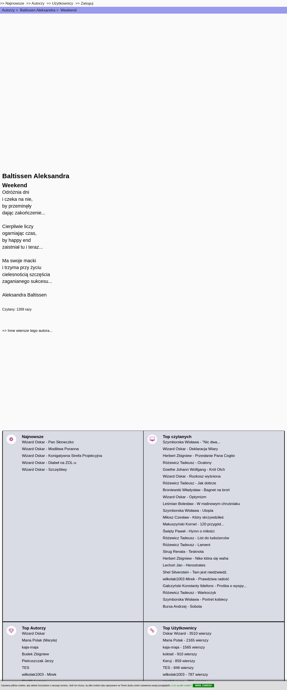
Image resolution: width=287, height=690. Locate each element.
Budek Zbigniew (35, 654)
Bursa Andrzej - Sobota (182, 606)
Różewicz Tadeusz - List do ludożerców (196, 538)
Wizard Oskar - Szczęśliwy (44, 469)
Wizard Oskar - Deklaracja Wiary (190, 449)
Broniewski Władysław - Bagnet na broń (196, 490)
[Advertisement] (143, 46)
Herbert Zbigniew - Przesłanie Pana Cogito (199, 455)
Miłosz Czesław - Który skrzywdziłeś (193, 517)
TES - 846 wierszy (178, 667)
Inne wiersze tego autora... (30, 330)
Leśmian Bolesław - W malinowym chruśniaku (201, 503)
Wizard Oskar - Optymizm (184, 497)
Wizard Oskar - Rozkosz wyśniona (192, 476)
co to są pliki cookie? (181, 685)
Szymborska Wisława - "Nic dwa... (191, 442)
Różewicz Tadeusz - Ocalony (187, 462)
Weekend (68, 10)
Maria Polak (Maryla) (39, 640)
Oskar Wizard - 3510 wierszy (187, 633)
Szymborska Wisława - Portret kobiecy (195, 599)
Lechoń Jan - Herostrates (184, 565)
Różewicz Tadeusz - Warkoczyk (189, 592)
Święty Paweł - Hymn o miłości (189, 531)
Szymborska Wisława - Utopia (188, 510)
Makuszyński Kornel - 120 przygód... (193, 524)
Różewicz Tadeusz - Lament (186, 545)
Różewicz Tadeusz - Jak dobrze (189, 483)
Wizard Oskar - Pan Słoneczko (48, 442)
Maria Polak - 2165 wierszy (185, 640)
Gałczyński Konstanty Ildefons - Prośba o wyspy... (205, 586)
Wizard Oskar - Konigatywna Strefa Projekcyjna (62, 455)
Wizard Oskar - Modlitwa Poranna (50, 449)
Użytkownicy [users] (62, 3)
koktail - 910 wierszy (180, 654)
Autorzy (8, 10)
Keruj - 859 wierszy (179, 661)
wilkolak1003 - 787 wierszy (185, 674)
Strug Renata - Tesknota (183, 551)
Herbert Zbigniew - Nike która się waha (195, 558)
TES (25, 667)
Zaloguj (87, 3)
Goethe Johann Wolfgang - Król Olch (194, 469)
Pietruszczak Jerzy (38, 661)
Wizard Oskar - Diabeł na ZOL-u (49, 462)
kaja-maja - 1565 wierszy (184, 647)
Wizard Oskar (33, 633)
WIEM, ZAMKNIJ (203, 685)
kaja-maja (30, 647)
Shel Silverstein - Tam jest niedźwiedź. (195, 572)
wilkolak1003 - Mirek (39, 674)
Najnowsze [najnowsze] (14, 3)
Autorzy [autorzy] (38, 3)
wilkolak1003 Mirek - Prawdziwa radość (196, 579)
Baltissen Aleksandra (37, 10)
